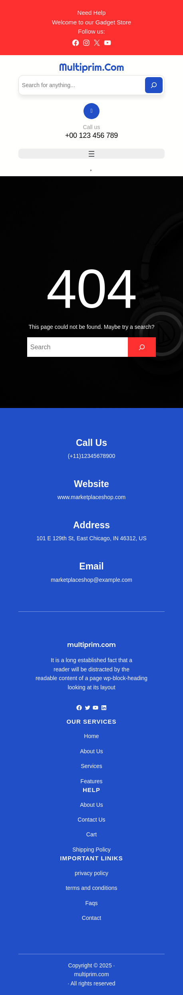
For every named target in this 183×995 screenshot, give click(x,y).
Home (91, 736)
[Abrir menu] (91, 154)
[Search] (154, 85)
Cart (91, 834)
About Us (91, 751)
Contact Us (91, 819)
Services (91, 766)
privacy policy (91, 873)
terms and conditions (91, 888)
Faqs (91, 903)
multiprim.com (91, 67)
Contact (91, 918)
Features (91, 781)
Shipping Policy (91, 849)
